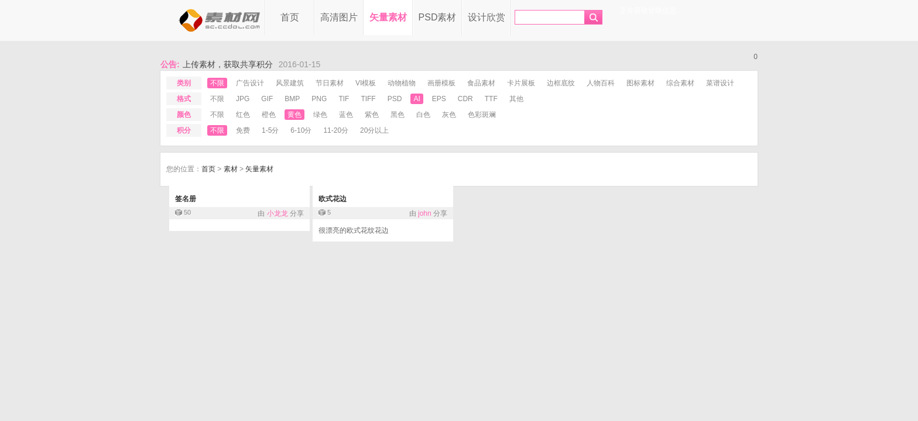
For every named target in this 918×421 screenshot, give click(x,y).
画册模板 (441, 83)
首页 (289, 17)
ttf (491, 99)
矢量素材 (388, 17)
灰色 (449, 115)
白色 (423, 115)
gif (267, 99)
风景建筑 (290, 83)
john (424, 213)
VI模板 (365, 83)
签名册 (185, 199)
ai (416, 99)
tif (343, 99)
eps (439, 99)
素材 (231, 169)
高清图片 (339, 17)
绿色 (320, 115)
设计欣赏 (486, 17)
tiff (368, 99)
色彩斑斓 (482, 115)
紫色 (372, 115)
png (319, 99)
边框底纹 (561, 83)
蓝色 (346, 115)
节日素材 (330, 83)
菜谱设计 (720, 83)
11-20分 (335, 130)
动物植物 (402, 83)
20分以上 (374, 130)
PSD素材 (438, 17)
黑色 (398, 115)
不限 (217, 83)
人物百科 (601, 83)
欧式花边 (332, 199)
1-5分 (270, 130)
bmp (292, 99)
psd (395, 99)
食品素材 (481, 83)
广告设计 (250, 83)
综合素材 (680, 83)
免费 (243, 130)
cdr (465, 99)
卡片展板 (521, 83)
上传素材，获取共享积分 (228, 64)
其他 (516, 99)
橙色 (269, 115)
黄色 (294, 115)
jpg (242, 99)
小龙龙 (277, 213)
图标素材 (640, 83)
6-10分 (300, 130)
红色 (243, 115)
